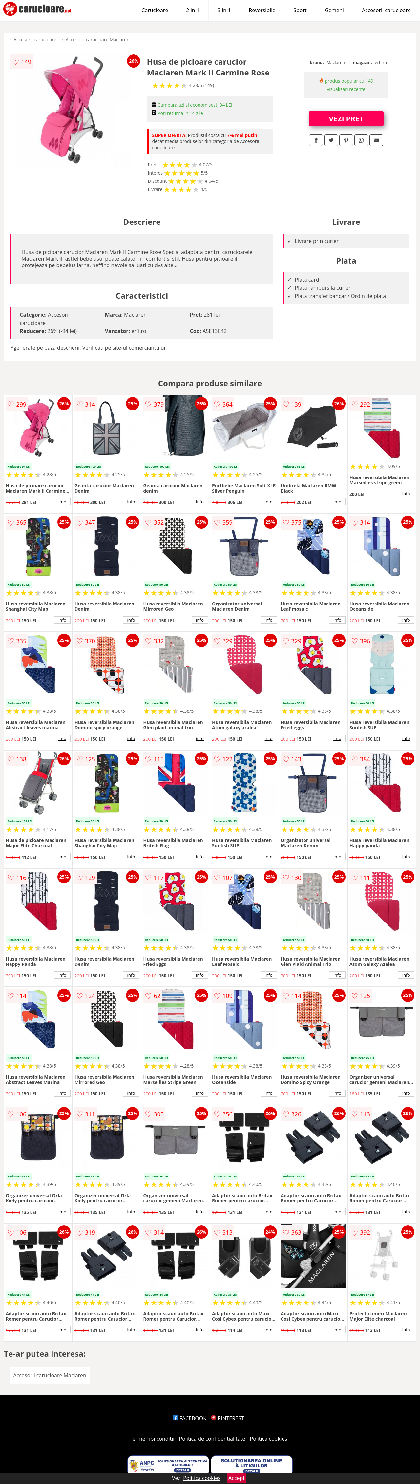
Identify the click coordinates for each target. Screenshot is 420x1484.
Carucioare (154, 10)
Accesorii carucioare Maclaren (98, 39)
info (62, 502)
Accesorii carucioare (386, 10)
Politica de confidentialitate (212, 1438)
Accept (236, 1478)
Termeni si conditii (152, 1438)
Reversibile (262, 10)
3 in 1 (224, 10)
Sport (299, 10)
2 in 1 (192, 10)
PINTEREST (227, 1418)
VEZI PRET (346, 118)
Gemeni (334, 10)
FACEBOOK (189, 1418)
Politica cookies (268, 1438)
